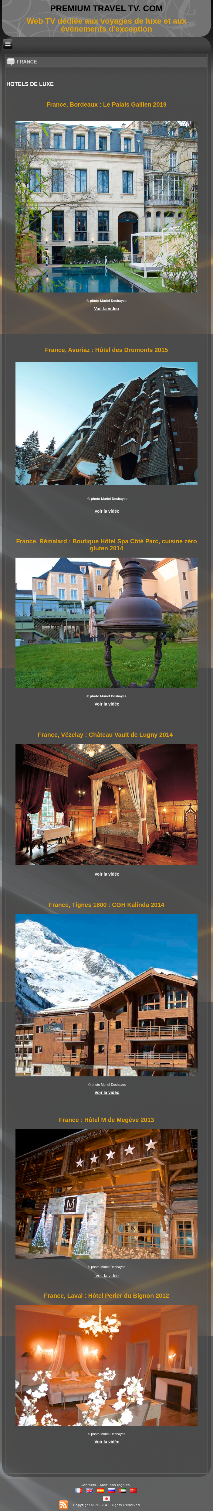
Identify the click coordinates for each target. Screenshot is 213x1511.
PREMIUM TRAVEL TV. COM (106, 8)
